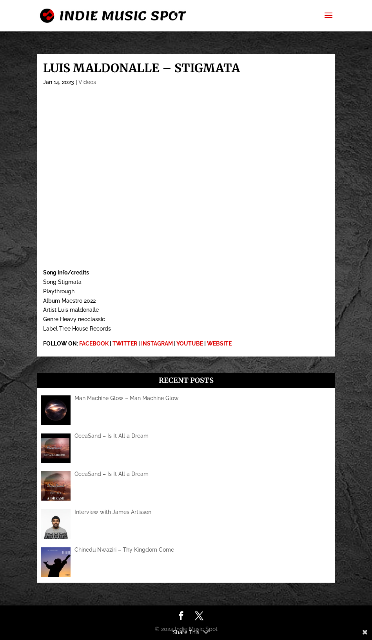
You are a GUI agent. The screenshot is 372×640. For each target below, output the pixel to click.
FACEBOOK (94, 343)
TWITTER (125, 343)
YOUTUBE (189, 343)
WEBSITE (219, 343)
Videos (87, 82)
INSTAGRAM (157, 343)
